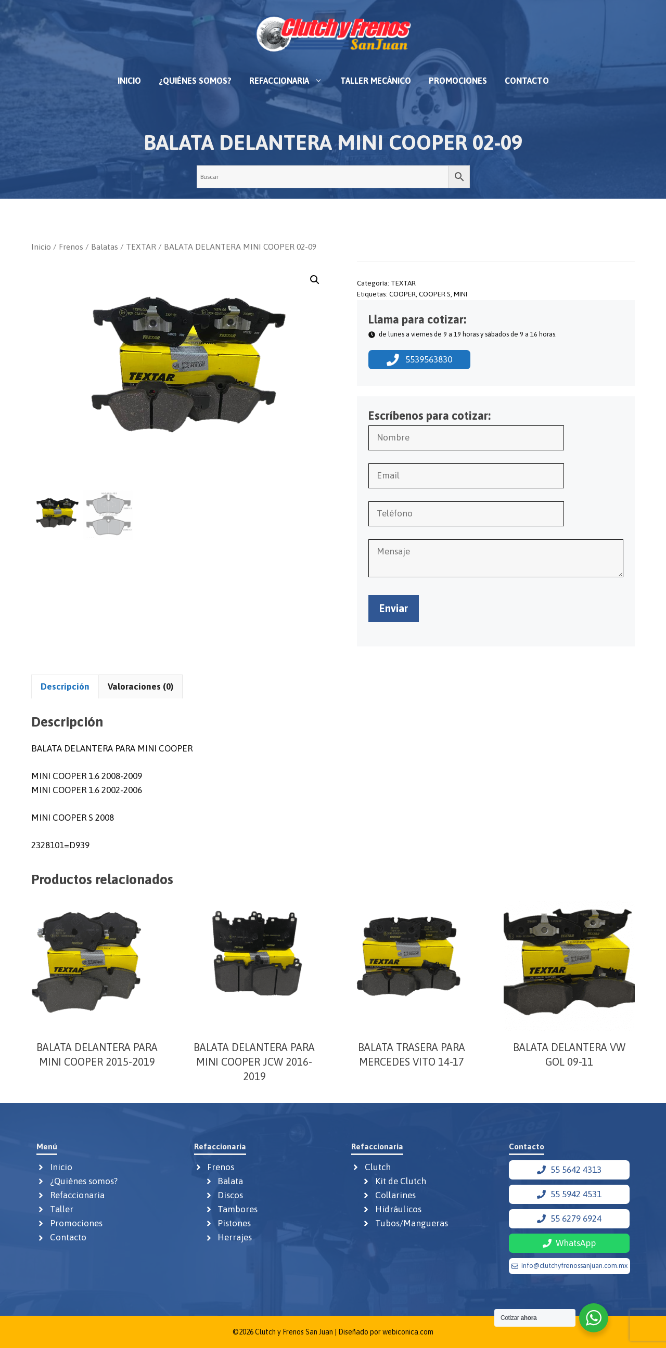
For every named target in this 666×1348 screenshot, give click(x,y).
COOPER (402, 294)
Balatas (104, 246)
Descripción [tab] (65, 686)
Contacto (527, 80)
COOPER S (435, 294)
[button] (314, 279)
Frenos (71, 246)
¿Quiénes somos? (195, 80)
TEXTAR (141, 246)
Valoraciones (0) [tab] (140, 686)
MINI (460, 294)
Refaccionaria (290, 80)
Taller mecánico (375, 80)
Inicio (129, 80)
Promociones (458, 80)
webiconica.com (407, 1332)
